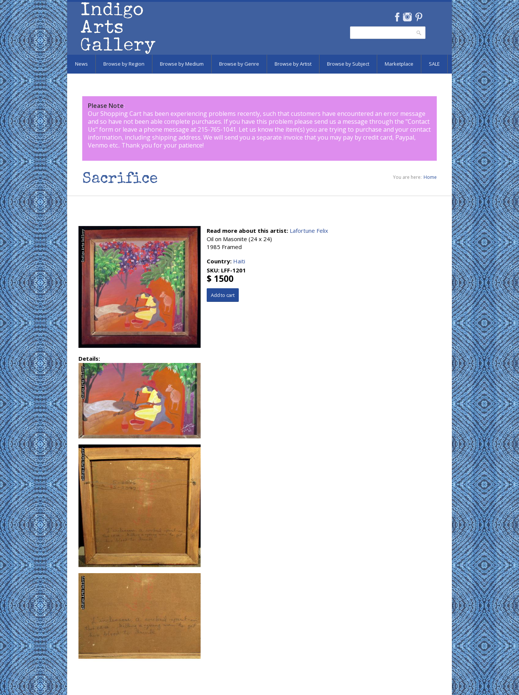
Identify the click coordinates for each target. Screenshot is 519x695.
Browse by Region (123, 63)
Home (430, 177)
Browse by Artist (293, 63)
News (81, 63)
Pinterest (418, 17)
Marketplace (399, 63)
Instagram (407, 17)
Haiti (239, 261)
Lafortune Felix (309, 230)
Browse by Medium (182, 63)
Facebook (397, 17)
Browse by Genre (239, 63)
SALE (434, 63)
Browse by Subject (348, 63)
